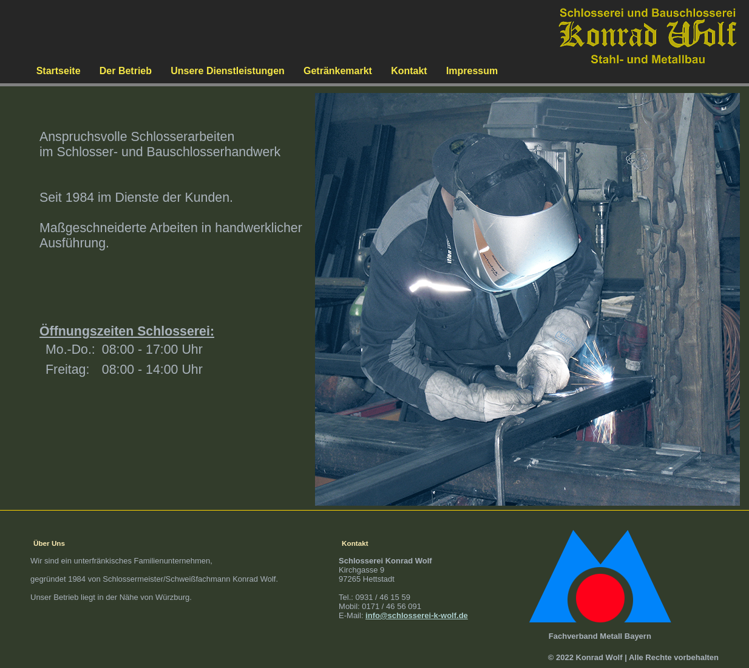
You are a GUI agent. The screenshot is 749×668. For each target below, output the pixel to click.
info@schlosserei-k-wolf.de (416, 615)
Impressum (472, 71)
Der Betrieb (126, 71)
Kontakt (409, 71)
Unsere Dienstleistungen (228, 71)
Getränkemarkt (337, 71)
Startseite (58, 71)
